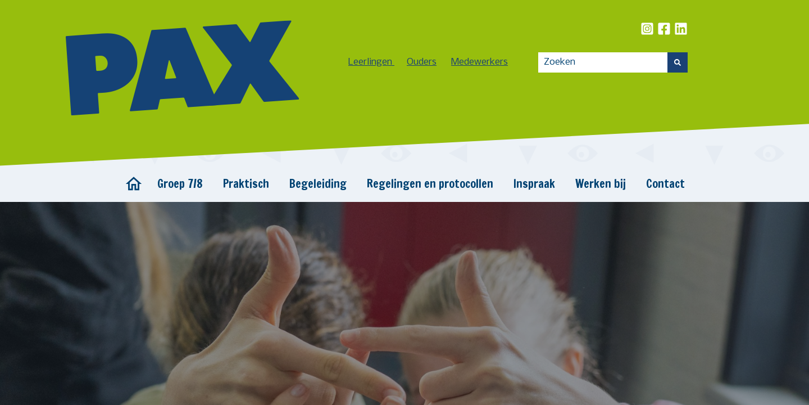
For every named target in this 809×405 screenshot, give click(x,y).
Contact (665, 184)
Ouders (422, 62)
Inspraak (534, 184)
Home (133, 184)
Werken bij (600, 184)
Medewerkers (479, 62)
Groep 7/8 (180, 184)
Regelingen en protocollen (430, 184)
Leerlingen (371, 62)
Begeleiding (318, 184)
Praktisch (246, 184)
